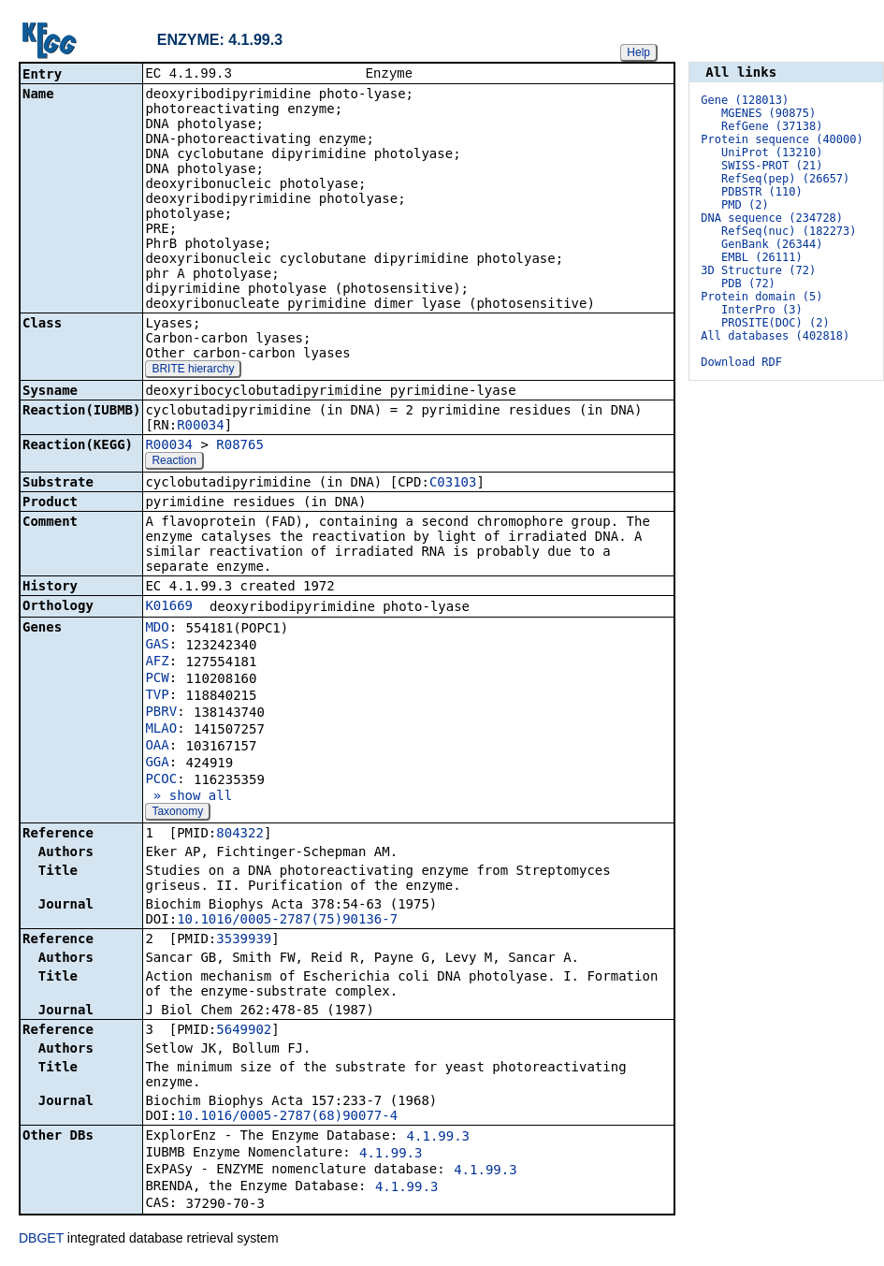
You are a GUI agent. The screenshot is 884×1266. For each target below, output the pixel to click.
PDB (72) (748, 283)
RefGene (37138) (771, 126)
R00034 (201, 426)
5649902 (243, 1031)
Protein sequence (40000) (781, 139)
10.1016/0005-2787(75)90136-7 (287, 920)
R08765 (240, 446)
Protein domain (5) (761, 296)
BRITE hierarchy (193, 370)
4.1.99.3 (438, 1137)
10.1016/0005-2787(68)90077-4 (287, 1117)
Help (638, 52)
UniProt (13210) (771, 152)
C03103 (453, 483)
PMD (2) (745, 204)
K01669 (169, 607)
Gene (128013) (745, 100)
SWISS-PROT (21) (771, 165)
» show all (188, 797)
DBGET (41, 1239)
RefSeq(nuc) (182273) (789, 231)
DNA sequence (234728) (772, 218)
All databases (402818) (775, 335)
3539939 (243, 940)
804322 (240, 834)
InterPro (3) (762, 309)
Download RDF (741, 362)
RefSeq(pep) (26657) (785, 178)
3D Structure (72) (758, 270)
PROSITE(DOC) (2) (775, 322)
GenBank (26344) (771, 244)
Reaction (174, 462)
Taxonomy (177, 813)
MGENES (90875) (768, 113)
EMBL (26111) (762, 257)
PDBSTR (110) (762, 191)
